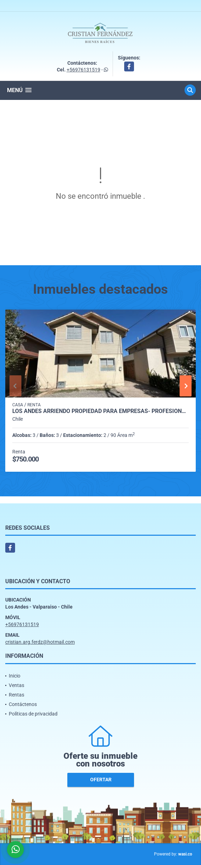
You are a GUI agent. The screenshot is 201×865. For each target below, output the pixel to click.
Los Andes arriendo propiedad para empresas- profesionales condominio (100, 411)
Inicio (14, 676)
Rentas (16, 695)
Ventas (16, 685)
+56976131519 (83, 69)
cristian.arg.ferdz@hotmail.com (40, 642)
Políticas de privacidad (33, 714)
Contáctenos (23, 704)
